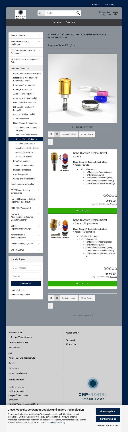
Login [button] (95, 5)
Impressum (13, 368)
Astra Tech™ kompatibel (23, 94)
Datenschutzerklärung (55, 422)
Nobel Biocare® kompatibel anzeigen (27, 129)
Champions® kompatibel (24, 179)
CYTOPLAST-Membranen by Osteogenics (23, 51)
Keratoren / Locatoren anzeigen (27, 73)
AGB (10, 353)
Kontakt (11, 363)
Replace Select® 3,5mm (26, 135)
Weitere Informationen (108, 425)
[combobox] (69, 134)
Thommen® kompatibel (23, 165)
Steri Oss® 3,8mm (24, 157)
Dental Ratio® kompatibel (24, 102)
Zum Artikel (82, 211)
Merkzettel (109, 5)
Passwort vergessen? (20, 294)
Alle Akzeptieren (108, 411)
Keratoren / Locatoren (20, 68)
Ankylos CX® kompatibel (24, 114)
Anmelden (25, 283)
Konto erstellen (17, 290)
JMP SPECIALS (17, 250)
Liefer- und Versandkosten (20, 337)
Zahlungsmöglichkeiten (18, 342)
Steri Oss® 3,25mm (24, 152)
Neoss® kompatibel (22, 170)
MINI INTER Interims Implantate (20, 43)
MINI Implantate (18, 35)
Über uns (70, 22)
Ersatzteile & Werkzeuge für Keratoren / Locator (25, 79)
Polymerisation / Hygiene (22, 244)
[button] (51, 134)
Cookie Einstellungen (17, 373)
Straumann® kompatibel (24, 85)
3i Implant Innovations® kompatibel (23, 108)
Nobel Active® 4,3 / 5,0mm (27, 148)
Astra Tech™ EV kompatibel (25, 98)
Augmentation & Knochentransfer (18, 236)
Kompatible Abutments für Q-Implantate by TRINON (23, 200)
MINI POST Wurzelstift (21, 208)
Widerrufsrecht (15, 347)
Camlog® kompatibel (22, 89)
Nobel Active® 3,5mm (25, 143)
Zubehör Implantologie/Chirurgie (21, 227)
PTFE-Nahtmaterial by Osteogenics (20, 191)
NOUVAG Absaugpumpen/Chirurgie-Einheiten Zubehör (22, 217)
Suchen (57, 22)
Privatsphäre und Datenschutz (21, 358)
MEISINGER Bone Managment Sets (24, 60)
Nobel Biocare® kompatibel (25, 123)
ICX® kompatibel (20, 174)
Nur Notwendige (108, 419)
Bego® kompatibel (21, 161)
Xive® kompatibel (21, 119)
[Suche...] (41, 13)
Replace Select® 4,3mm (26, 139)
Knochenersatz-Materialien (22, 184)
